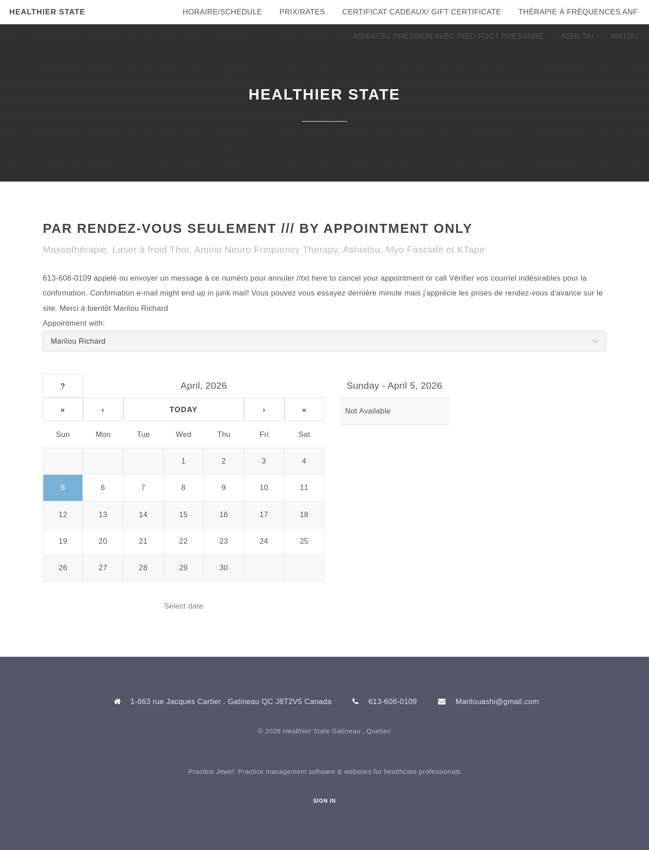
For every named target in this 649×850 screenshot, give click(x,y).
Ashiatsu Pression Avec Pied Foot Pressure (448, 36)
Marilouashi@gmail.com (497, 701)
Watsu (624, 36)
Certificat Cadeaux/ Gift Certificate (421, 12)
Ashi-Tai (577, 36)
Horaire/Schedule (222, 12)
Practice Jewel (211, 771)
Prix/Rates (302, 12)
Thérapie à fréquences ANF (578, 12)
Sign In (324, 801)
